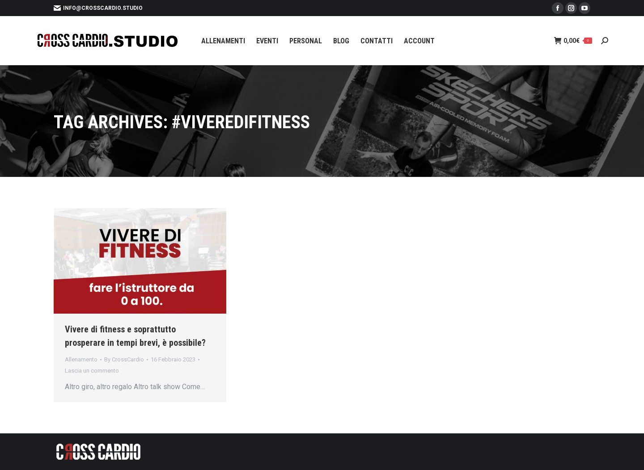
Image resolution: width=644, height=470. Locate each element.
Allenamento (81, 359)
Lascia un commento (92, 370)
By (124, 359)
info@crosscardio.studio (98, 8)
